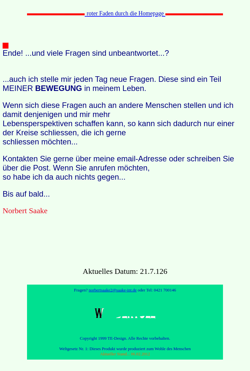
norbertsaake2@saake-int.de (112, 290)
